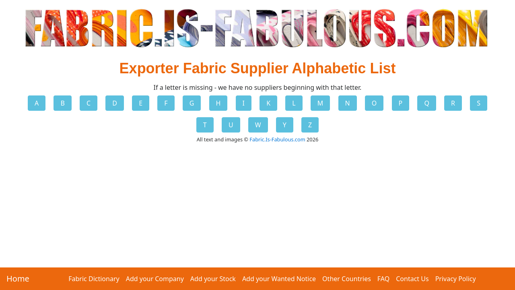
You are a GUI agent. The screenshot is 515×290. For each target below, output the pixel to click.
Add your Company (155, 278)
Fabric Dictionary (93, 278)
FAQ (383, 278)
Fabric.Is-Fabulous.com (277, 139)
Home (17, 278)
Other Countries (346, 278)
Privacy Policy (455, 278)
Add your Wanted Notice (279, 278)
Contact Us (412, 278)
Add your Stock (213, 278)
